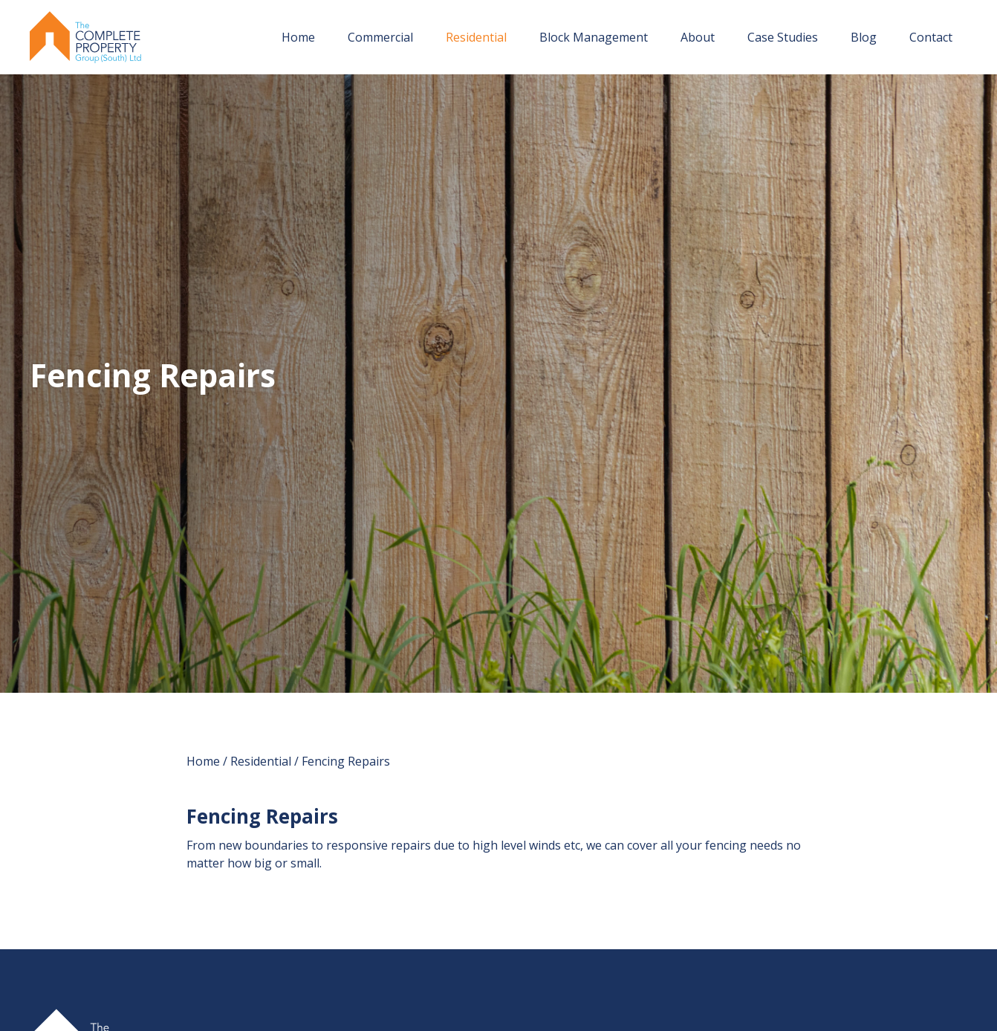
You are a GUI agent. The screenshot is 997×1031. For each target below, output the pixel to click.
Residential (476, 37)
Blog (864, 37)
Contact (930, 37)
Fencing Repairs (346, 761)
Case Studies (782, 37)
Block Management (593, 37)
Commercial (380, 37)
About (698, 37)
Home (298, 37)
